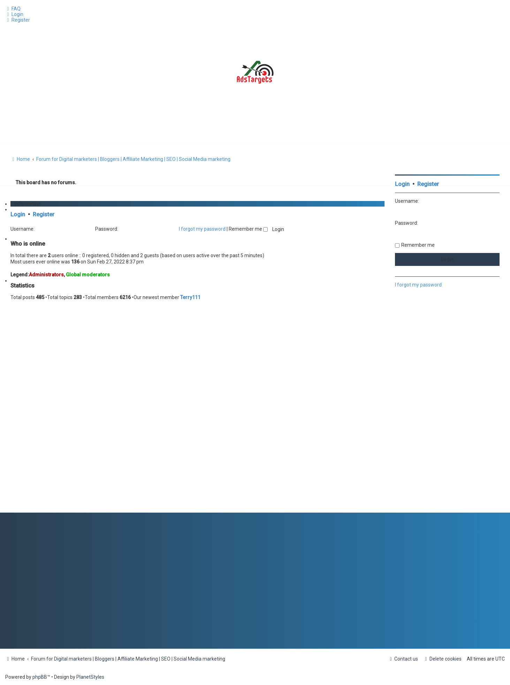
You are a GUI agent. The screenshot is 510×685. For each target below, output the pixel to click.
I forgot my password (202, 229)
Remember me (248, 229)
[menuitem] (13, 9)
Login (17, 214)
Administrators (46, 274)
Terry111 (190, 297)
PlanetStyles (90, 677)
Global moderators (88, 274)
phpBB (39, 677)
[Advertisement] (447, 408)
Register (43, 214)
